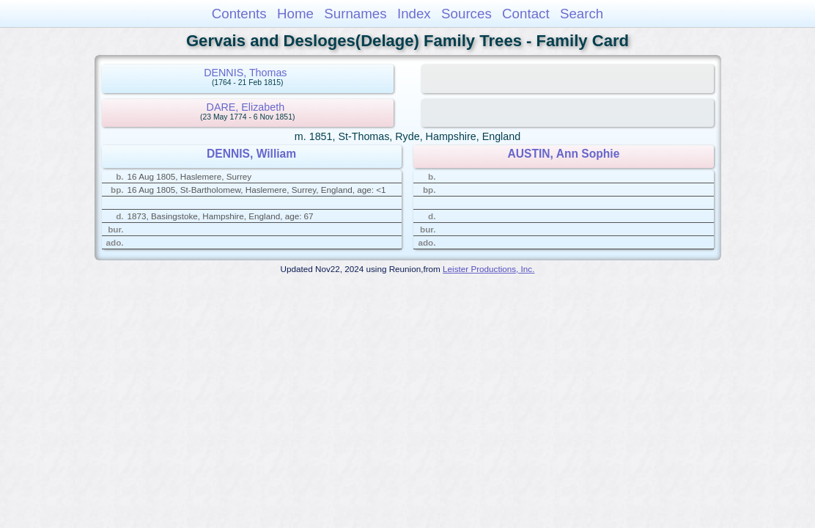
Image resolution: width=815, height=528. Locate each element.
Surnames (355, 13)
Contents (239, 13)
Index (414, 13)
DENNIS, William (251, 153)
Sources (466, 13)
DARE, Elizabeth (245, 107)
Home (295, 13)
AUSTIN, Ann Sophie (564, 153)
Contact (526, 13)
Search (581, 13)
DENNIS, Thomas (245, 72)
